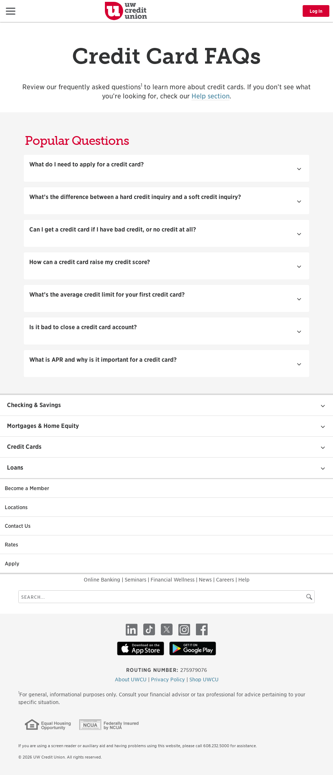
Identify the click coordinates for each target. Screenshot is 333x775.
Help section (211, 96)
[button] (10, 10)
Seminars (136, 580)
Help (244, 580)
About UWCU (131, 679)
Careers (225, 580)
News (206, 580)
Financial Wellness (173, 580)
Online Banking (103, 580)
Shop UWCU (204, 679)
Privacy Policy (168, 679)
